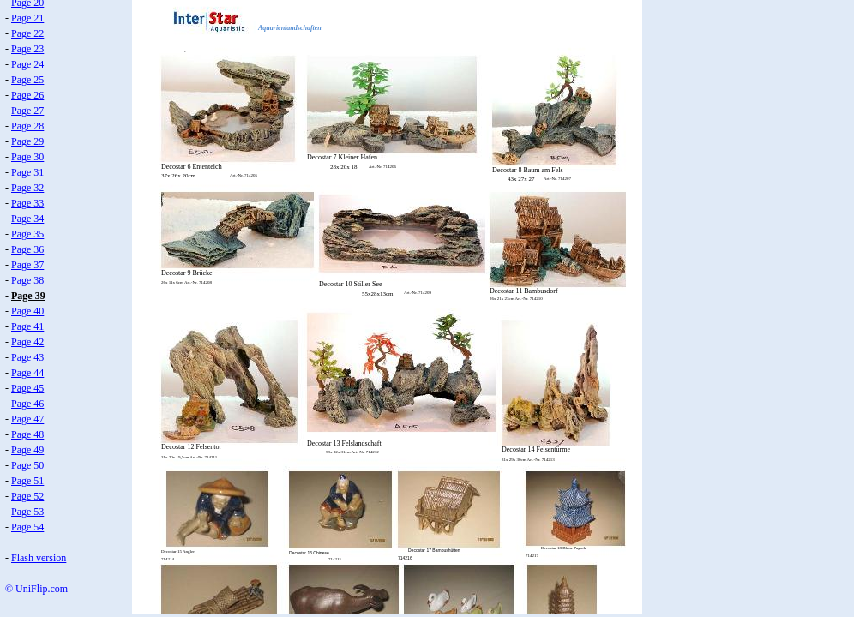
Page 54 (27, 527)
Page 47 (27, 419)
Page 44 (27, 373)
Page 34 (27, 219)
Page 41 (27, 326)
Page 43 (27, 357)
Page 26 (27, 95)
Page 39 (28, 296)
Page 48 (27, 434)
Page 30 (27, 157)
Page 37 (27, 265)
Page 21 (27, 18)
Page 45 (27, 388)
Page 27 (27, 111)
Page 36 (27, 249)
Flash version (38, 558)
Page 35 (27, 234)
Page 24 (27, 64)
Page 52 (27, 496)
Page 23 (27, 49)
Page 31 (27, 172)
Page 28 (27, 126)
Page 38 (27, 280)
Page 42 (27, 342)
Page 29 (27, 141)
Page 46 (27, 404)
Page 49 (27, 450)
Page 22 (27, 33)
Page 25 (27, 80)
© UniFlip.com (36, 589)
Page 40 (27, 311)
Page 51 (27, 481)
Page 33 (27, 203)
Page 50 (27, 465)
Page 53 (27, 512)
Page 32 (27, 188)
